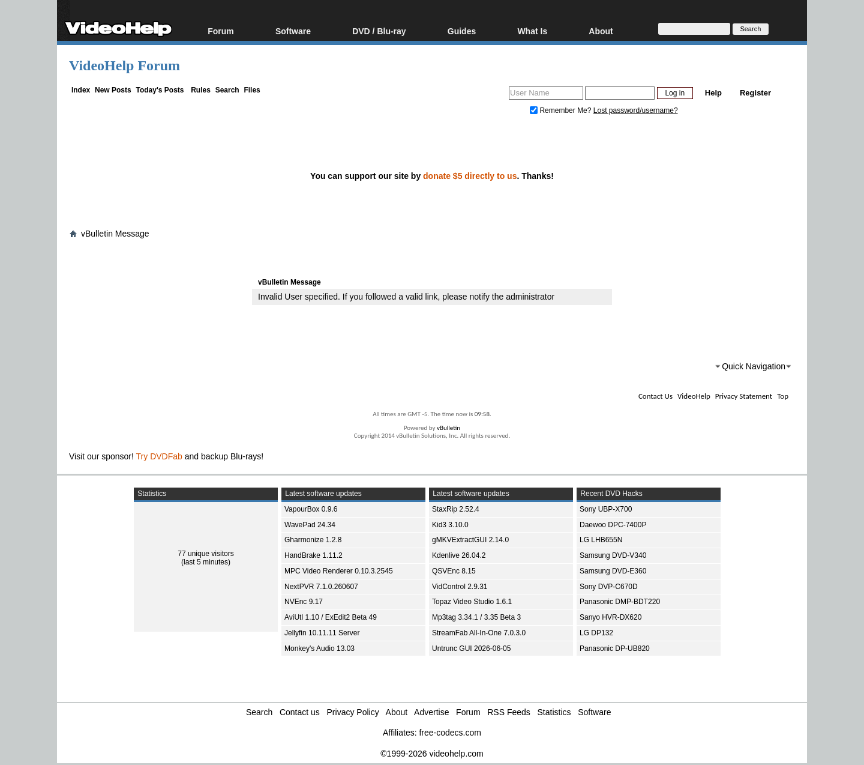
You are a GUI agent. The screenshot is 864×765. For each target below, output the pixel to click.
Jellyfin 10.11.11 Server (321, 633)
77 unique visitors (205, 553)
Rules (201, 90)
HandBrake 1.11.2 (313, 555)
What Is (532, 31)
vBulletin (448, 428)
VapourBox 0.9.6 (311, 509)
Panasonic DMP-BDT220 (620, 601)
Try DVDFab (159, 456)
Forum (221, 31)
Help (713, 92)
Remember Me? (561, 110)
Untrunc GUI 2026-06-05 (471, 648)
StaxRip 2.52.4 (455, 509)
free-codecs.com (450, 732)
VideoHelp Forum (124, 65)
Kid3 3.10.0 (450, 525)
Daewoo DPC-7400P (613, 525)
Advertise (431, 712)
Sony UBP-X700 (606, 509)
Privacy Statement (743, 396)
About (601, 31)
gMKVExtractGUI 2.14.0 (470, 540)
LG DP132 (596, 633)
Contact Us (655, 396)
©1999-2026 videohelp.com (431, 753)
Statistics (554, 712)
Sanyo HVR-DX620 (610, 617)
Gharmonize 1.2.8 (312, 540)
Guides (462, 31)
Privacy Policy (353, 712)
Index (80, 90)
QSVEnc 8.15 (454, 571)
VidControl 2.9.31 (460, 586)
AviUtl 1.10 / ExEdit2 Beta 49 (330, 617)
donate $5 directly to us (470, 176)
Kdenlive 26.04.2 (458, 555)
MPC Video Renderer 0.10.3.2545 (338, 571)
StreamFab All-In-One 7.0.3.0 (479, 633)
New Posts (113, 90)
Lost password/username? (635, 110)
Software (293, 31)
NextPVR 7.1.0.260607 (321, 586)
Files (252, 90)
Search (227, 90)
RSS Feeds (508, 712)
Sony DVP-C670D (609, 586)
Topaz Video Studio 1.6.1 (472, 601)
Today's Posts (160, 90)
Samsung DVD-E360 (613, 571)
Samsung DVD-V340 (613, 555)
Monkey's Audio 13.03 (319, 648)
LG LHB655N (601, 540)
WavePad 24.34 (309, 525)
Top (782, 396)
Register (755, 92)
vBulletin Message (115, 233)
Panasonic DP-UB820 (615, 648)
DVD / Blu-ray (379, 31)
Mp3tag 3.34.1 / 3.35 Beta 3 (476, 617)
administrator (530, 296)
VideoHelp (693, 396)
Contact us (300, 712)
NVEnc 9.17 (303, 601)
